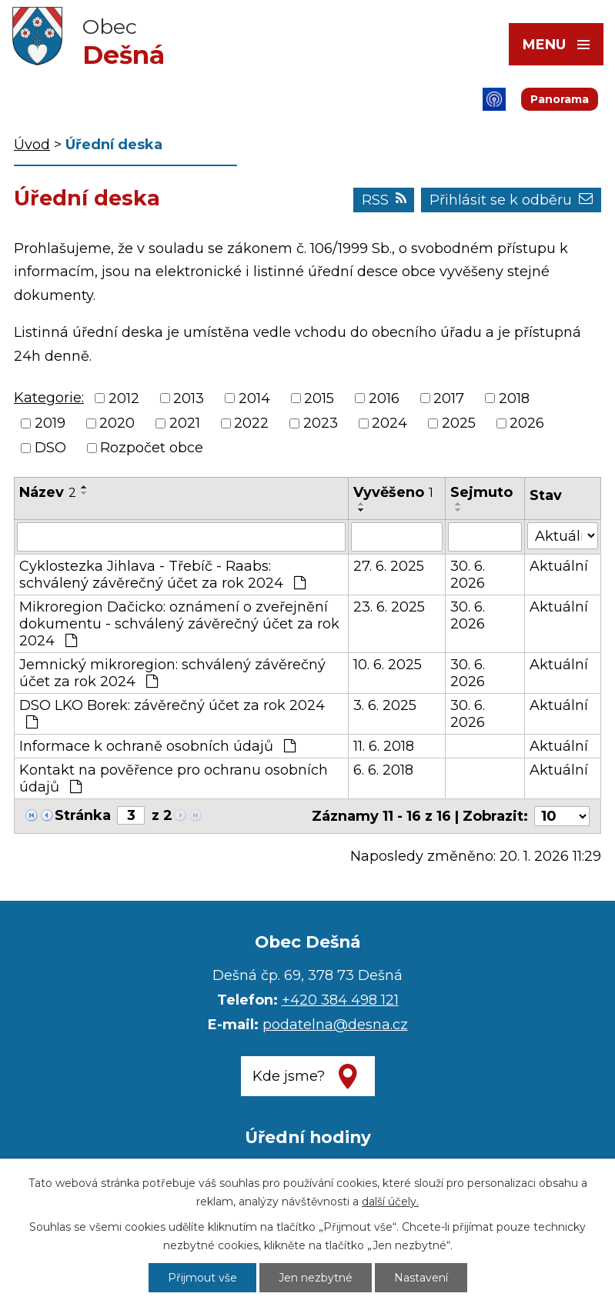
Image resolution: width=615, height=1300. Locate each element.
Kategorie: (49, 397)
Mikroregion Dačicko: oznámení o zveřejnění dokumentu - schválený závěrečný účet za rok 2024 (179, 623)
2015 (319, 398)
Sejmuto (481, 492)
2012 (124, 398)
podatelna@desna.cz (335, 1024)
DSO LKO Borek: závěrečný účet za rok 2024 (172, 713)
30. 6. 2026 (467, 575)
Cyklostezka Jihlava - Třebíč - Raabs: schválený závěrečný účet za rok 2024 (162, 575)
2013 (188, 398)
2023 (320, 423)
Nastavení (421, 1278)
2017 (448, 398)
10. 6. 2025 (387, 664)
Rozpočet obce (151, 447)
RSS (384, 200)
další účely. (390, 1201)
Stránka (83, 815)
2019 (50, 423)
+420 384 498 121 (340, 1000)
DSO (50, 447)
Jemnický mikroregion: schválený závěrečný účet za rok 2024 (172, 673)
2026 (527, 423)
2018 (514, 398)
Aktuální (559, 566)
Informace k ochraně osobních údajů (157, 746)
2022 (251, 423)
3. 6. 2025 (384, 705)
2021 (184, 423)
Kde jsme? (288, 1076)
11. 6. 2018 (383, 746)
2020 (117, 423)
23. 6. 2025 (389, 606)
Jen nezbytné (316, 1278)
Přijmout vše (202, 1278)
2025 (459, 423)
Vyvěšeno (393, 492)
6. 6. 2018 (383, 770)
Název (47, 492)
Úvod (32, 144)
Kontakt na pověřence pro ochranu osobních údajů (173, 778)
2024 (389, 423)
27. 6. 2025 (388, 566)
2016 (384, 398)
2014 (254, 398)
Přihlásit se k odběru (511, 200)
